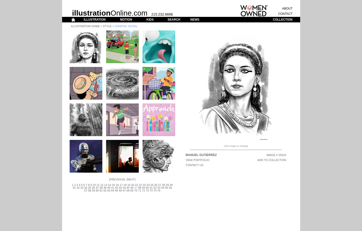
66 (120, 190)
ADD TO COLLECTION (271, 160)
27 (159, 184)
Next (130, 179)
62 (104, 190)
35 (89, 187)
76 (158, 190)
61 (101, 190)
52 (155, 187)
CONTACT (285, 14)
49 (143, 187)
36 (93, 187)
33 (81, 187)
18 (124, 184)
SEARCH (174, 19)
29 (167, 184)
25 (151, 184)
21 (136, 184)
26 (155, 184)
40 (108, 187)
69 (131, 190)
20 (132, 184)
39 (104, 187)
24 (148, 184)
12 (101, 184)
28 (163, 184)
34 (85, 187)
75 (155, 190)
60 (97, 190)
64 (112, 190)
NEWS (194, 19)
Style (107, 26)
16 (117, 184)
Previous (117, 179)
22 (140, 184)
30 (171, 184)
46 (131, 187)
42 (116, 187)
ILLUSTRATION (95, 19)
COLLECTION (283, 19)
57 (85, 190)
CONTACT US (195, 165)
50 (147, 187)
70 (135, 190)
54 (162, 187)
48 (139, 187)
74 (151, 190)
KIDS (150, 19)
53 (158, 187)
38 (101, 187)
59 (93, 190)
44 (124, 187)
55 (166, 187)
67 (124, 190)
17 (121, 184)
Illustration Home (85, 26)
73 (147, 190)
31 (74, 187)
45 (127, 187)
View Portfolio (198, 160)
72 (143, 190)
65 (116, 190)
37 (97, 187)
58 (89, 190)
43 (120, 187)
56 (170, 187)
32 (77, 187)
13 (105, 184)
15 (113, 184)
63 (108, 190)
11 (98, 184)
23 (144, 184)
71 (139, 190)
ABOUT (287, 8)
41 (112, 187)
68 (127, 190)
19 (128, 184)
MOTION (126, 19)
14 (109, 184)
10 (94, 184)
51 (151, 187)
